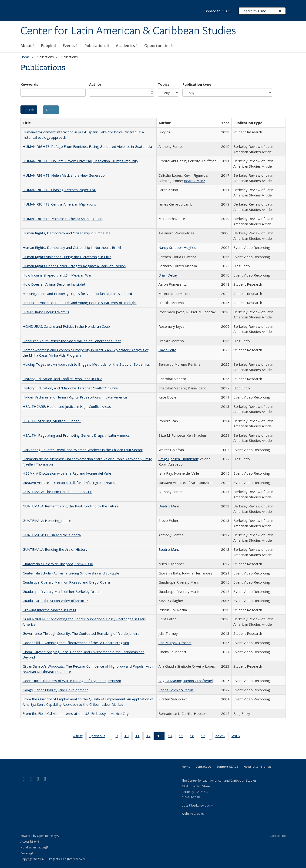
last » (237, 736)
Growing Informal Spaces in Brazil (49, 610)
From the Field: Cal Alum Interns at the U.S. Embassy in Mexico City (76, 713)
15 (182, 736)
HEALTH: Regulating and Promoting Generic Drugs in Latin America (76, 435)
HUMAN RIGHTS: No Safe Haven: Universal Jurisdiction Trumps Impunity (80, 161)
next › (221, 736)
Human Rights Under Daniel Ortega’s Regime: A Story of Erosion (74, 265)
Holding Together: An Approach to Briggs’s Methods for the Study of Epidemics (86, 364)
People (48, 45)
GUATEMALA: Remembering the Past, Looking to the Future (71, 506)
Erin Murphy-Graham (175, 642)
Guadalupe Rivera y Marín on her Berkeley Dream (62, 591)
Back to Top (277, 836)
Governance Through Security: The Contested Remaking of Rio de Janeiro (81, 633)
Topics (163, 84)
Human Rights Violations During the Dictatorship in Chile (67, 256)
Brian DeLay (168, 275)
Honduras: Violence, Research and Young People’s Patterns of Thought (80, 302)
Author (95, 84)
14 (171, 736)
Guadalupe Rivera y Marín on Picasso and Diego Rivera (66, 582)
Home (25, 57)
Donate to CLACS (218, 11)
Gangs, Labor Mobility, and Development (55, 690)
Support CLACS (227, 766)
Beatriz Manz (194, 180)
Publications (96, 45)
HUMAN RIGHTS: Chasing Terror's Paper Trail (59, 189)
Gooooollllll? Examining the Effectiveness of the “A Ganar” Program (76, 642)
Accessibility (29, 842)
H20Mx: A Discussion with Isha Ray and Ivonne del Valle (67, 473)
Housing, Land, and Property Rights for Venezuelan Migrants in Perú (77, 293)
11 (139, 736)
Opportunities (158, 45)
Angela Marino (169, 680)
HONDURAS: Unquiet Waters (46, 312)
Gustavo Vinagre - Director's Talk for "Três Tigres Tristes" (70, 482)
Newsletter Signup (257, 766)
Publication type (196, 84)
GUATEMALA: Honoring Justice (47, 520)
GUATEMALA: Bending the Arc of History (55, 549)
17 (204, 736)
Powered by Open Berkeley (39, 836)
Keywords (29, 84)
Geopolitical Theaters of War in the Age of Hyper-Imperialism (72, 680)
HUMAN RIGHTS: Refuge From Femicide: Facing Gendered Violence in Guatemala (87, 146)
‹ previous (98, 736)
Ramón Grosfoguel (198, 680)
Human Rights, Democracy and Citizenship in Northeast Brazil (72, 247)
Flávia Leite (167, 350)
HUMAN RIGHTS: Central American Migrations (59, 204)
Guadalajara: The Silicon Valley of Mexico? (55, 600)
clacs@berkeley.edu (197, 805)
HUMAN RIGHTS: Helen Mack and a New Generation (65, 175)
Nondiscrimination (34, 847)
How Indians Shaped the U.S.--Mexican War (57, 275)
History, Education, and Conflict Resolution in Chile (62, 378)
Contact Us (203, 766)
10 (128, 736)
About (27, 45)
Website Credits (193, 813)
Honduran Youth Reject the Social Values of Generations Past (72, 340)
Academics (126, 45)
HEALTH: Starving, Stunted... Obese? (52, 421)
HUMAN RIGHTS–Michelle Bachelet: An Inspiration (63, 218)
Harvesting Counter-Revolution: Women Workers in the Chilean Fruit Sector (83, 449)
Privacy (26, 853)
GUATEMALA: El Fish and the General (52, 535)
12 (150, 736)
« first (79, 736)
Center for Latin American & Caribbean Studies (128, 31)
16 (193, 736)
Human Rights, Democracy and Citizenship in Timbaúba (66, 233)
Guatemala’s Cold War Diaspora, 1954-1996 (58, 563)
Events (70, 45)
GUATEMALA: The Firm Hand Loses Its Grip (57, 491)
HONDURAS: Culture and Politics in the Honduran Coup (66, 326)
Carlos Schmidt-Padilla (176, 690)
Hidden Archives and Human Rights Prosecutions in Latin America (75, 397)
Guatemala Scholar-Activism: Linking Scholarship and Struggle (71, 573)
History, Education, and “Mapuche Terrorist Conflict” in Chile (70, 388)
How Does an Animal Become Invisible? (54, 284)
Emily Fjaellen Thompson (178, 458)
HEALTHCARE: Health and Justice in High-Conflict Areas (67, 406)
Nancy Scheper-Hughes (177, 247)
